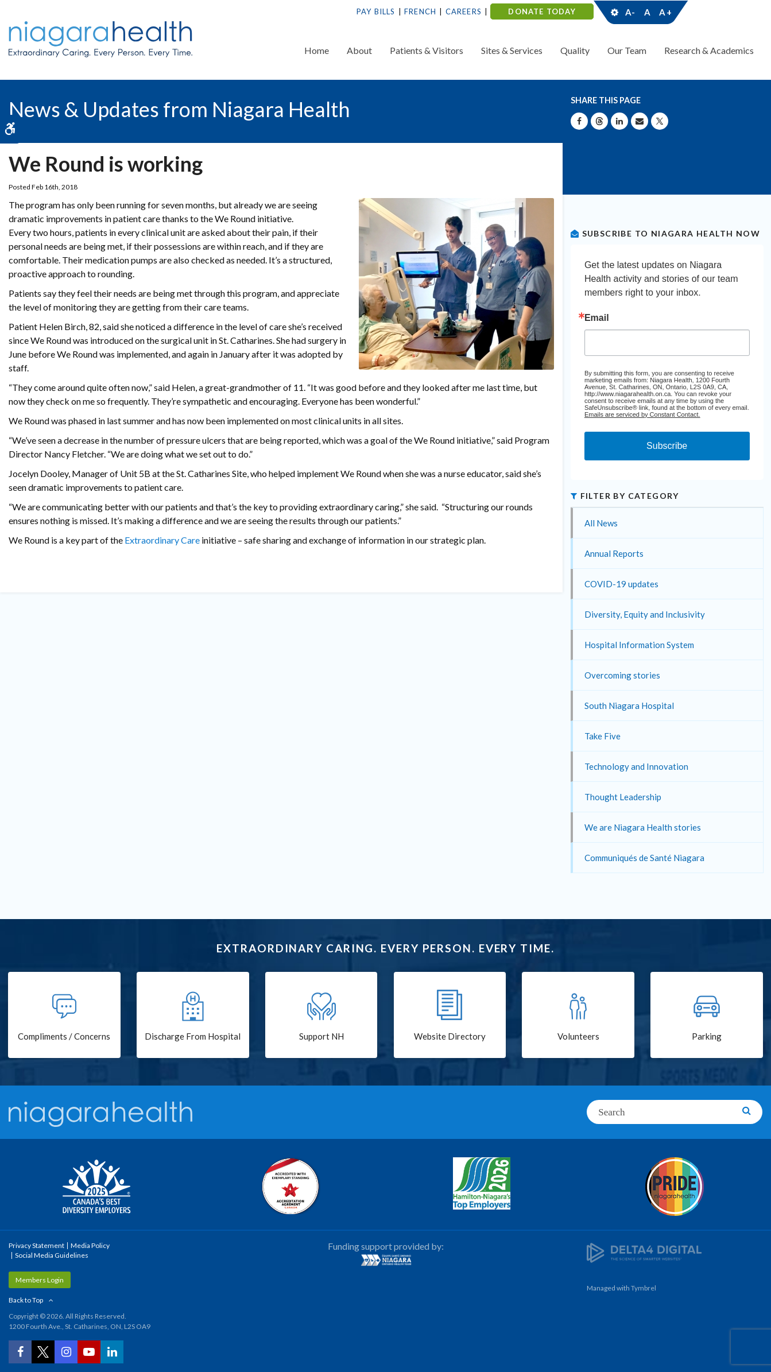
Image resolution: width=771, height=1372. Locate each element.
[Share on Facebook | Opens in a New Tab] (579, 121)
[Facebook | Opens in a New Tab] (20, 1351)
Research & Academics (709, 50)
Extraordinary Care (163, 539)
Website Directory (450, 1036)
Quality (575, 50)
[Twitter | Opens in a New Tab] (43, 1351)
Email (596, 318)
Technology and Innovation (636, 766)
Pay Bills (376, 11)
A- (630, 12)
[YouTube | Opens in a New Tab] (89, 1351)
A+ (665, 12)
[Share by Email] (639, 121)
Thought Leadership (622, 797)
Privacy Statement (36, 1245)
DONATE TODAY (541, 11)
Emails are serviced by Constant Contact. (642, 414)
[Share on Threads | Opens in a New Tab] (599, 121)
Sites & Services (512, 50)
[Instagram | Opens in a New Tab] (66, 1351)
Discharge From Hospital (193, 1036)
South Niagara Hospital (629, 705)
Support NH (321, 1036)
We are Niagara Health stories (642, 827)
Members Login (40, 1280)
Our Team (626, 50)
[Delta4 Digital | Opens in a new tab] (644, 1251)
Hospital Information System (639, 645)
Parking (707, 1036)
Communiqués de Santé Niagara (644, 857)
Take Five (602, 736)
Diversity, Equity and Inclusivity (644, 614)
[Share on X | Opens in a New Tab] (659, 121)
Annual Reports (614, 553)
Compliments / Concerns (64, 1036)
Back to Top (26, 1300)
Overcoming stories (622, 675)
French (420, 11)
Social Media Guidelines (51, 1255)
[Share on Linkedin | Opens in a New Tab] (619, 121)
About (359, 50)
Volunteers (578, 1036)
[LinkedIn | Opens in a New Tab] (111, 1351)
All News (601, 523)
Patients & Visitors (426, 50)
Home (316, 50)
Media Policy (90, 1245)
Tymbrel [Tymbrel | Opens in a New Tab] (643, 1288)
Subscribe (666, 446)
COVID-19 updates (621, 584)
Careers (463, 11)
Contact (720, 12)
